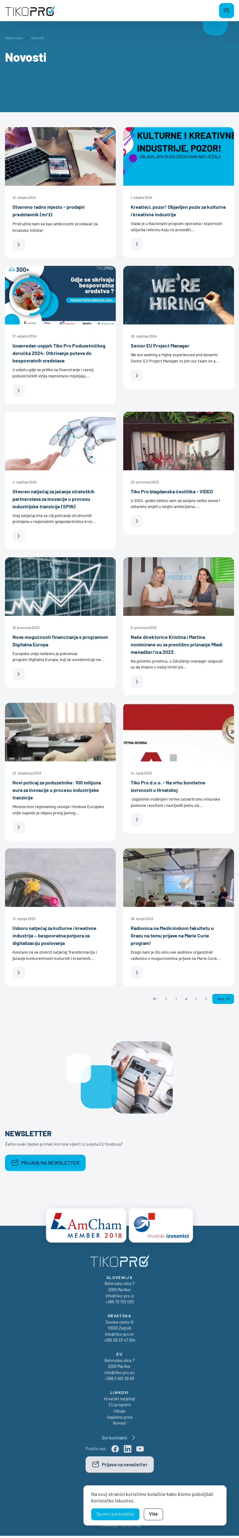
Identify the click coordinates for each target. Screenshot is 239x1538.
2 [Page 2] (166, 999)
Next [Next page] (220, 999)
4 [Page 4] (186, 999)
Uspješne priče (120, 1418)
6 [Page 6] (205, 999)
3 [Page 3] (176, 999)
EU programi (120, 1406)
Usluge (119, 1413)
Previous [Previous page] (154, 999)
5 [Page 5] (195, 999)
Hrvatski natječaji (119, 1400)
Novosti (119, 1425)
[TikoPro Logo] (30, 10)
